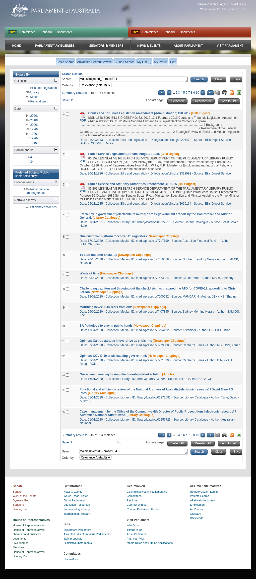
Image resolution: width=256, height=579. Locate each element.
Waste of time (89, 273)
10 (197, 92)
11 (63, 341)
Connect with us (136, 504)
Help (243, 4)
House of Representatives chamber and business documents (29, 534)
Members (18, 547)
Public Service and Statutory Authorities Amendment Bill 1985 (132, 184)
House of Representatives (29, 525)
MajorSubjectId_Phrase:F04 (133, 79)
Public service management (38, 191)
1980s (34, 134)
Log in (222, 4)
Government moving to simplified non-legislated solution (120, 374)
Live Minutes (20, 542)
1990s (34, 129)
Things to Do (134, 529)
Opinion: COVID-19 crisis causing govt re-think (113, 356)
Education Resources (76, 504)
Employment (197, 504)
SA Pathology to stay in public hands (106, 325)
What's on (133, 525)
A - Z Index (196, 509)
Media (34, 97)
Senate (17, 491)
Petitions (132, 500)
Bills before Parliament (77, 529)
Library (34, 92)
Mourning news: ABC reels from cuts (106, 307)
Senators (18, 504)
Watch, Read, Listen (75, 495)
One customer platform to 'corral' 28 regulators (113, 236)
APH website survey (202, 500)
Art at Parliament (137, 534)
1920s (34, 138)
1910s (34, 143)
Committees (27, 32)
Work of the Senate (24, 495)
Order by (68, 85)
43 (31, 157)
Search (67, 79)
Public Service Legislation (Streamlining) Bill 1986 (124, 154)
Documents (64, 32)
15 (63, 412)
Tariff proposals (72, 538)
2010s (34, 120)
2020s (34, 116)
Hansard (46, 32)
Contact (233, 4)
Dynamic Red (21, 500)
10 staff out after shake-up (98, 255)
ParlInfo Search (199, 495)
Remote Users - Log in (204, 491)
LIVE (12, 32)
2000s (34, 125)
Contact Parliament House (143, 509)
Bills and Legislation (43, 88)
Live (135, 32)
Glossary (195, 513)
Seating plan (20, 509)
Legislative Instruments (77, 542)
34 (31, 161)
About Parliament (74, 500)
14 (63, 390)
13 (63, 375)
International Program (76, 513)
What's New (207, 9)
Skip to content (207, 4)
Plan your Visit (135, 538)
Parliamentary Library (76, 509)
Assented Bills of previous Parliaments (86, 534)
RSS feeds (196, 517)
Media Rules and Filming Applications (150, 542)
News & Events (72, 491)
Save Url (68, 100)
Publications (38, 101)
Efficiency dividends (43, 207)
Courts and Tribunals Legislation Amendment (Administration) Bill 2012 (139, 113)
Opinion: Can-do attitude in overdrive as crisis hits (116, 340)
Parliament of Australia (55, 10)
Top (118, 442)
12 (63, 356)
